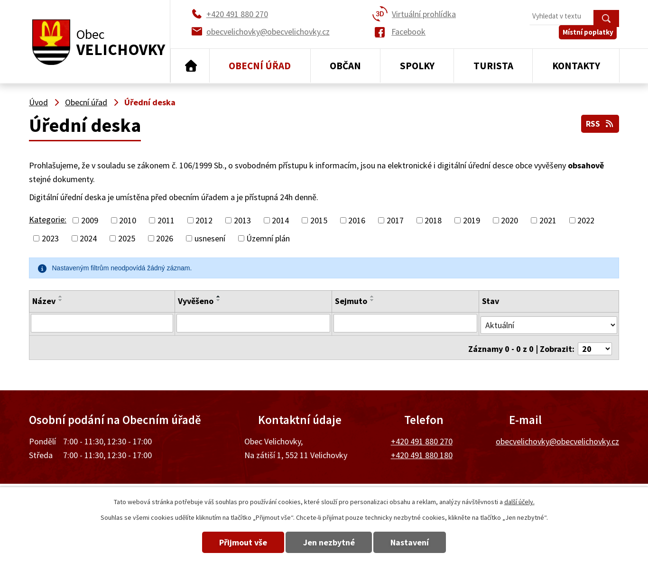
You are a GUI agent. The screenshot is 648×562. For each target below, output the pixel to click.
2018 (433, 220)
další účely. (519, 502)
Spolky (417, 65)
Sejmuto (351, 300)
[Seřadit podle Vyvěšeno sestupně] (218, 300)
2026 (164, 238)
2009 (89, 220)
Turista (493, 65)
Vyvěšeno (195, 300)
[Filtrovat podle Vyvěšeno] (253, 323)
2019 (471, 220)
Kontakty (576, 65)
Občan (345, 65)
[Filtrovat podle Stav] (549, 322)
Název (44, 300)
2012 (204, 220)
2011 (166, 220)
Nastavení (418, 542)
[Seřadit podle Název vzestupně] (61, 296)
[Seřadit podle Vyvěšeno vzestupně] (218, 296)
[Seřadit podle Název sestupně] (61, 300)
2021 (547, 220)
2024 (88, 238)
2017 (395, 220)
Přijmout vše (235, 542)
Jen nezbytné (329, 542)
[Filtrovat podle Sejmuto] (405, 323)
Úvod (190, 66)
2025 (126, 238)
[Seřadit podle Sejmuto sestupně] (372, 300)
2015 (318, 220)
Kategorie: (47, 219)
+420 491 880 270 (422, 437)
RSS (599, 122)
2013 (242, 220)
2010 (127, 220)
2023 (50, 238)
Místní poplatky (590, 37)
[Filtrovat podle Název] (102, 323)
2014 (280, 220)
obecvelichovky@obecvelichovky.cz (557, 437)
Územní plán (268, 238)
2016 (356, 220)
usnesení (209, 238)
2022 (585, 220)
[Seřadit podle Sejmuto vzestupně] (372, 296)
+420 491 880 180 (422, 450)
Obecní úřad (260, 65)
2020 (509, 220)
